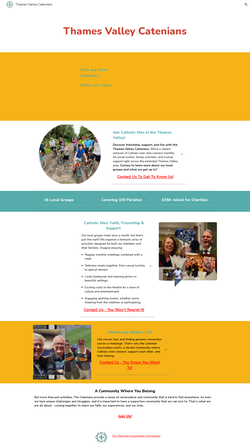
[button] (246, 4)
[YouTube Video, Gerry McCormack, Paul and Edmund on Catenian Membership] (172, 86)
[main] (125, 26)
